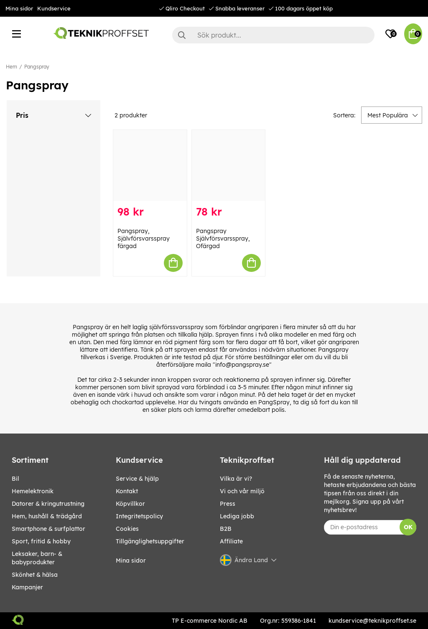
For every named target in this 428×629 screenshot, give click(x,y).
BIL (15, 478)
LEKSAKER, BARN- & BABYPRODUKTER (37, 558)
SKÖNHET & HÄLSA (35, 574)
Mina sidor (19, 8)
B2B (226, 529)
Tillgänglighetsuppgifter (150, 541)
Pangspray (36, 66)
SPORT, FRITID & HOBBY (41, 541)
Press (227, 503)
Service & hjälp (137, 478)
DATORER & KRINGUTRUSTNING (48, 503)
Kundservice (54, 8)
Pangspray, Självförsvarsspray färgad (143, 238)
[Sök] (273, 35)
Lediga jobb (237, 516)
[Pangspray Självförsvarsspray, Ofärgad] (229, 165)
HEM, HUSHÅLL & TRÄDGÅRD (47, 516)
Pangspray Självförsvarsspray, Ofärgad (223, 238)
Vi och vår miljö (242, 491)
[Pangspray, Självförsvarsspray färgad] (150, 165)
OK (408, 527)
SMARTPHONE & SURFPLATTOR (48, 529)
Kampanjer (27, 587)
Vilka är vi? (236, 478)
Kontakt (127, 491)
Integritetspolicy (139, 516)
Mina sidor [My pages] (131, 560)
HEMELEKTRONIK (33, 491)
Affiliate (231, 541)
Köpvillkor (130, 503)
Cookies (127, 529)
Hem (11, 66)
